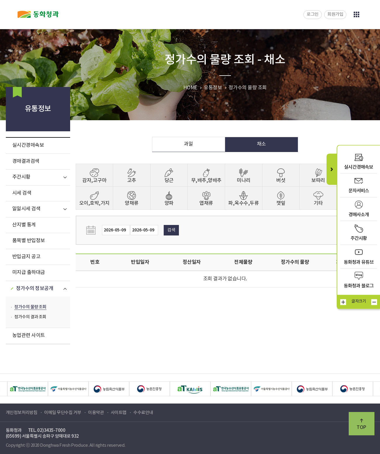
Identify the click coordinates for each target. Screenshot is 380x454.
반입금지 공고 (26, 257)
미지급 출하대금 (28, 272)
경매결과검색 (25, 161)
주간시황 (21, 177)
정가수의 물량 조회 (30, 307)
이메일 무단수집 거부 (62, 412)
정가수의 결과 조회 (30, 317)
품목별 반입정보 (28, 241)
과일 (188, 144)
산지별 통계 (24, 225)
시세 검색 (22, 193)
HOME (190, 88)
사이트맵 (119, 412)
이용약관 (96, 412)
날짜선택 (92, 230)
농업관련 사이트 (28, 335)
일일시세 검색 (26, 209)
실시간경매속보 (28, 145)
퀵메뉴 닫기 (332, 169)
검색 (171, 230)
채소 (261, 144)
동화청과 (38, 14)
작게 (374, 302)
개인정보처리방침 (21, 412)
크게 (343, 302)
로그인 (313, 14)
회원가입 (335, 14)
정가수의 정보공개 (34, 288)
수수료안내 (143, 412)
